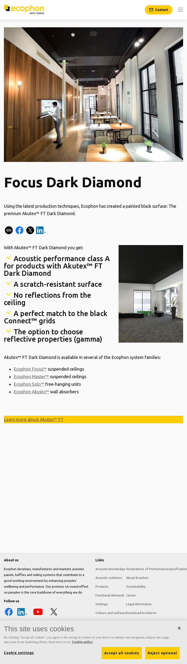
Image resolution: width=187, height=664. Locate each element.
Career (131, 595)
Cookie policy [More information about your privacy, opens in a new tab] (82, 644)
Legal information (139, 604)
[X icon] (54, 615)
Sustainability (136, 586)
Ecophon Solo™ (29, 383)
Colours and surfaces (110, 613)
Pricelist (132, 622)
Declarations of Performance (147, 569)
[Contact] (158, 9)
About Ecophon (137, 578)
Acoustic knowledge (110, 569)
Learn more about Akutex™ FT (34, 418)
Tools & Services (107, 622)
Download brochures (141, 613)
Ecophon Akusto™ (31, 390)
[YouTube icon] (38, 615)
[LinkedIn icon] (22, 615)
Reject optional (162, 655)
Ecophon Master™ (31, 376)
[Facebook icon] (9, 615)
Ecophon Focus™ (30, 369)
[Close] (179, 629)
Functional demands (109, 595)
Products (102, 586)
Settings (101, 604)
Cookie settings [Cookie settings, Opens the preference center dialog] (19, 654)
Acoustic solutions (108, 578)
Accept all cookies (121, 655)
